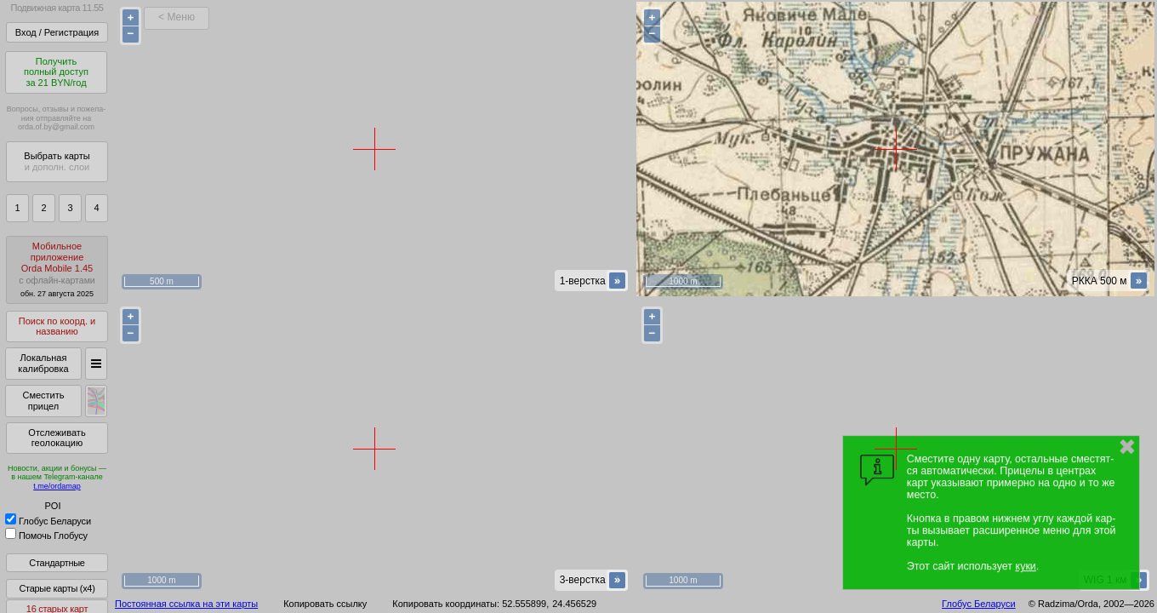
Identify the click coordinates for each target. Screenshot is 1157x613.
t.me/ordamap (57, 486)
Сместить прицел (43, 400)
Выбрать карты (56, 161)
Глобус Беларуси (48, 521)
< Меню (176, 17)
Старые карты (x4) (56, 588)
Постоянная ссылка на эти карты (186, 604)
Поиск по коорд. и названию (57, 326)
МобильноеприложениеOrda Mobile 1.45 (57, 269)
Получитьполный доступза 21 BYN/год (56, 72)
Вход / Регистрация (57, 32)
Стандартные (56, 563)
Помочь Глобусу (46, 535)
